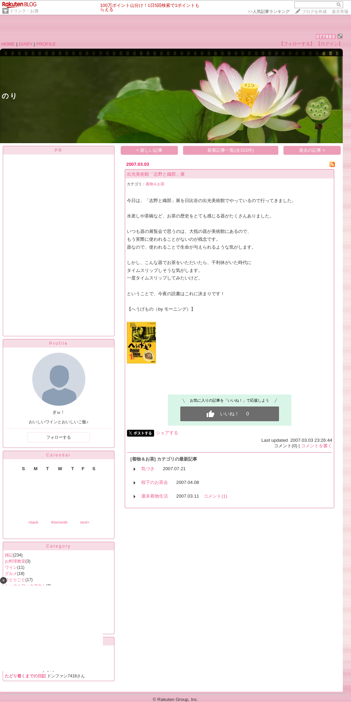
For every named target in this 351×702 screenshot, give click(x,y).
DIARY (26, 44)
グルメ (11, 573)
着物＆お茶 (155, 184)
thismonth (59, 522)
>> (269, 11)
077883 (325, 36)
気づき (148, 468)
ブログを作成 (314, 11)
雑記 (9, 555)
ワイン (11, 567)
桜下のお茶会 (154, 482)
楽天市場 (340, 11)
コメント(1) (215, 496)
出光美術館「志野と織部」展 (156, 174)
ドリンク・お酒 (24, 11)
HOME (8, 44)
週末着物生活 (154, 496)
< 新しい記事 (149, 150)
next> (84, 522)
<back (33, 522)
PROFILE (46, 44)
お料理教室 (15, 561)
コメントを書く (316, 445)
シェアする (167, 432)
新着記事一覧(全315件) (230, 150)
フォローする (58, 437)
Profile (58, 343)
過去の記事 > (312, 150)
